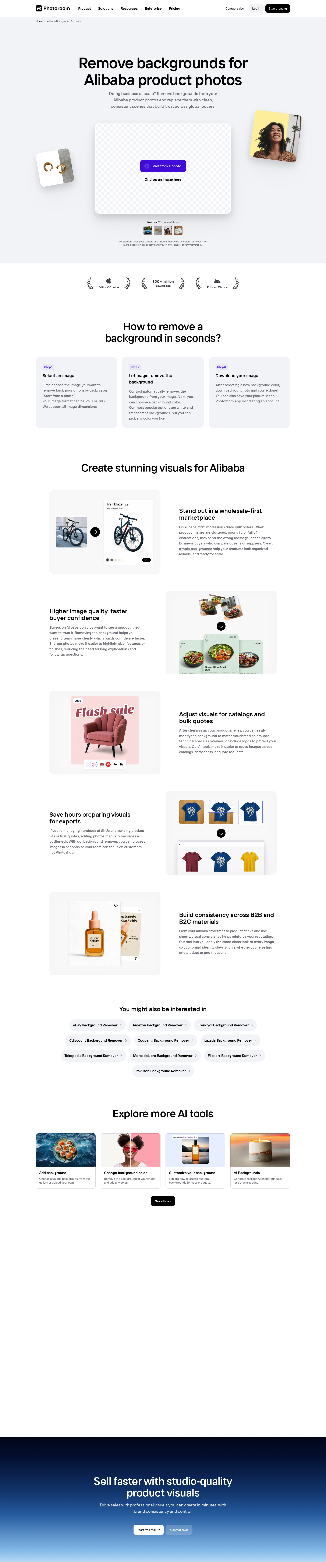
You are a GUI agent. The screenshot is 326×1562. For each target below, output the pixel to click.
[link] (97, 1025)
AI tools (204, 746)
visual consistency (206, 936)
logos (246, 741)
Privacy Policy (194, 244)
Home (39, 21)
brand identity (203, 947)
